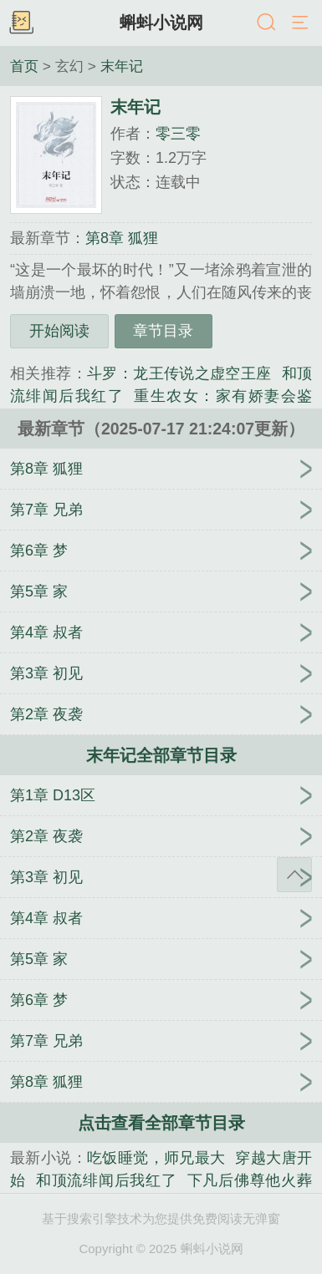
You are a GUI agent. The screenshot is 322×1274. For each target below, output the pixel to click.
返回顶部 (294, 874)
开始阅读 (59, 330)
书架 (20, 23)
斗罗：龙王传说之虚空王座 (179, 373)
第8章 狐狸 (121, 238)
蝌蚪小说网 (161, 22)
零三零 (178, 133)
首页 (24, 66)
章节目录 (163, 330)
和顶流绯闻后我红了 (106, 1180)
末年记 (121, 66)
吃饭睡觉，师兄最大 (156, 1158)
